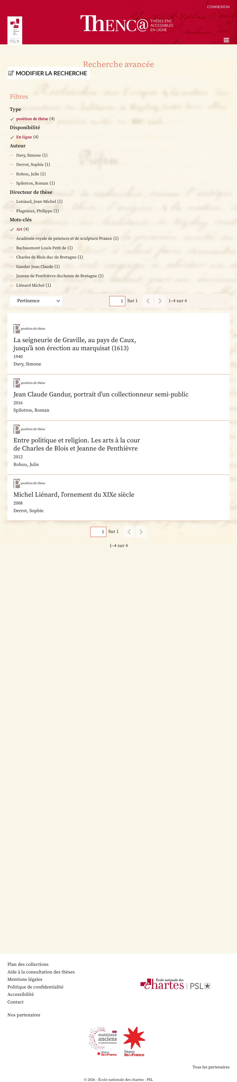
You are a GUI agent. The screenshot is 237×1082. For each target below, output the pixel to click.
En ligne (24, 137)
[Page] (117, 301)
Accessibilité (20, 986)
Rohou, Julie (27, 174)
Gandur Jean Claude (34, 266)
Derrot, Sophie (30, 164)
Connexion (218, 6)
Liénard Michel (30, 285)
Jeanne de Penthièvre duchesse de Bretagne (56, 276)
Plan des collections (28, 956)
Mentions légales (24, 971)
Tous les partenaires (211, 1059)
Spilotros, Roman (32, 183)
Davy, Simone (28, 155)
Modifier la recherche (51, 73)
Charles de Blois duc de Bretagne (46, 257)
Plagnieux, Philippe (34, 211)
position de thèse (32, 119)
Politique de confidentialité (35, 979)
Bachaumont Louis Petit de (41, 248)
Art (19, 229)
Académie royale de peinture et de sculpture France (64, 238)
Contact (15, 994)
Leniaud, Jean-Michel (36, 201)
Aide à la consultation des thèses (41, 964)
